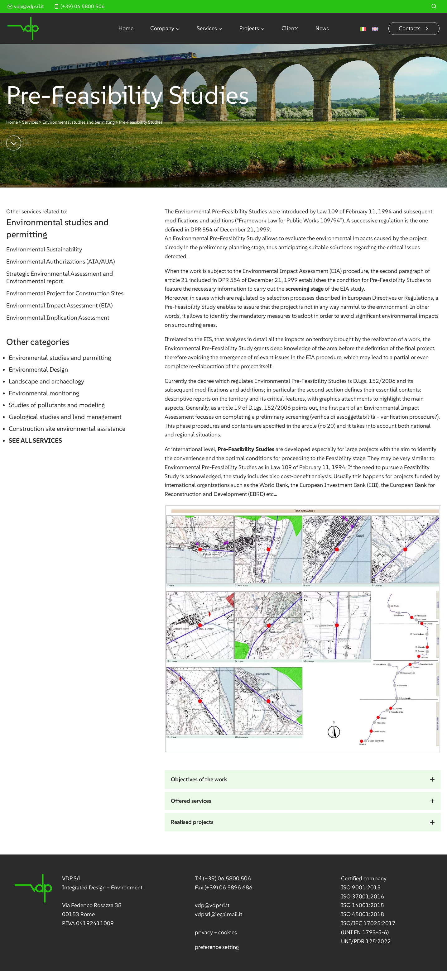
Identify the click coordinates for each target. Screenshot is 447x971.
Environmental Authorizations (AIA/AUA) (60, 261)
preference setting (216, 946)
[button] (303, 779)
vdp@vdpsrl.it (212, 905)
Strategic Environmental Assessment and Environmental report (59, 277)
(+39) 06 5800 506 (227, 878)
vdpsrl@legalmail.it (218, 914)
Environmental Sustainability (44, 249)
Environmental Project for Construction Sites (64, 293)
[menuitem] (363, 28)
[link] (78, 901)
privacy (204, 931)
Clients (290, 28)
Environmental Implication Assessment (57, 317)
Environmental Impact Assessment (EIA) (59, 305)
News (322, 28)
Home (125, 28)
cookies (227, 931)
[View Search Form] (434, 6)
